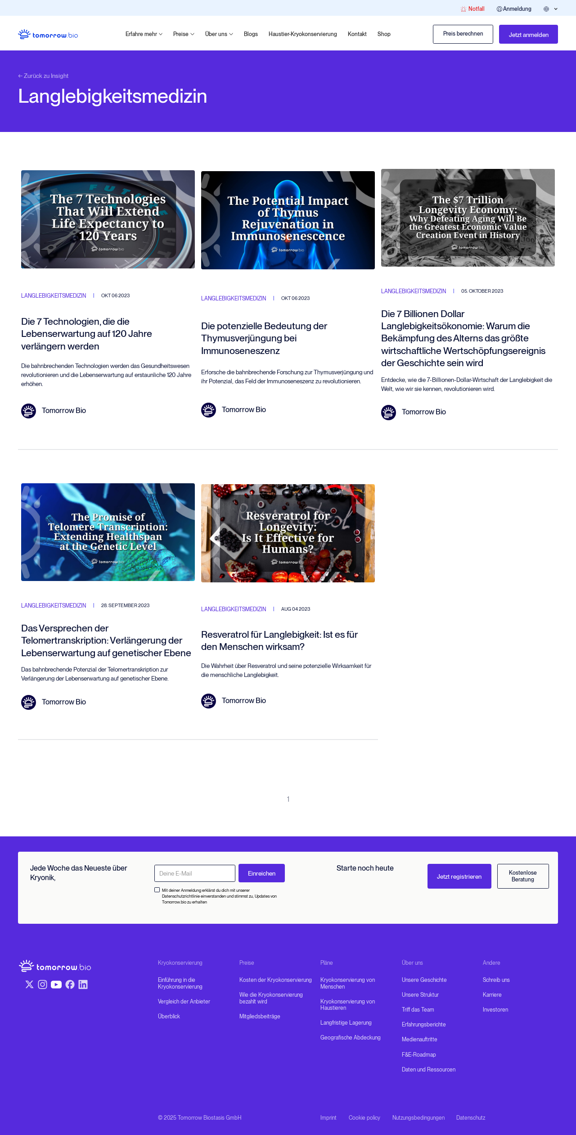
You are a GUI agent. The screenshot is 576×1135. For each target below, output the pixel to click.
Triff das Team (418, 1010)
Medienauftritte (419, 1039)
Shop (384, 34)
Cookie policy (364, 1118)
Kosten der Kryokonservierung (275, 980)
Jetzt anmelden (529, 34)
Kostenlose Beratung (523, 876)
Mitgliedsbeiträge (259, 1016)
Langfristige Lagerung (346, 1023)
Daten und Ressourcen (428, 1070)
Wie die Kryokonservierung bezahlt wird (271, 998)
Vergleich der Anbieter (184, 1002)
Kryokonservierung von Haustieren (347, 1005)
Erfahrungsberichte (424, 1025)
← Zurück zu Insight (43, 75)
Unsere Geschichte (424, 980)
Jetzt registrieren (459, 876)
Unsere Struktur (420, 995)
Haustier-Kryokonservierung (303, 34)
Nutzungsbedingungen (418, 1118)
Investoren (495, 1010)
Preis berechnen (463, 34)
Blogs (251, 34)
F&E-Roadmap (419, 1055)
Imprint (328, 1118)
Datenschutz (470, 1118)
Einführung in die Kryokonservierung (180, 983)
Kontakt (357, 34)
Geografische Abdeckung (350, 1038)
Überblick (169, 1016)
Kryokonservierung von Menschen (347, 983)
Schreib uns (496, 980)
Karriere (492, 995)
